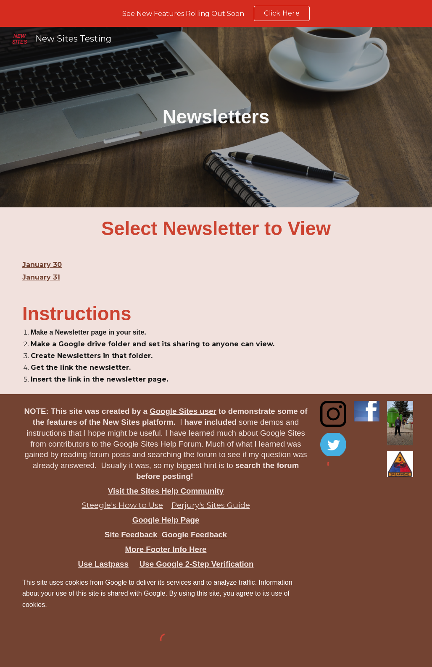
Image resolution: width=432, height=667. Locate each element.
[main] (216, 117)
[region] (216, 13)
